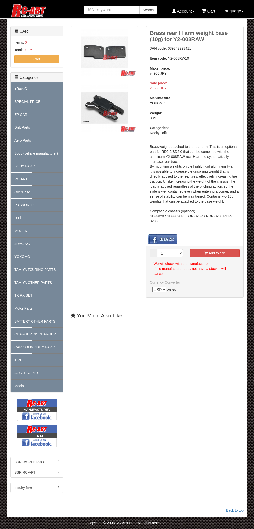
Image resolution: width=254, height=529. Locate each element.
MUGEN (20, 231)
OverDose (22, 192)
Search (148, 10)
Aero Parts (22, 140)
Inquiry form (36, 487)
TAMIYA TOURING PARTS (35, 270)
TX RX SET (23, 295)
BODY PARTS (25, 166)
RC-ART (21, 179)
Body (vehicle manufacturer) (36, 153)
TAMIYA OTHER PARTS (33, 283)
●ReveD (20, 89)
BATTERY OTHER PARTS (34, 321)
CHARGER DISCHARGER (35, 334)
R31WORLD (24, 205)
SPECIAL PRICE (27, 102)
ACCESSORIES (26, 373)
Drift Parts (22, 127)
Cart (36, 59)
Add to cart (214, 253)
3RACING (22, 244)
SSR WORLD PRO (36, 462)
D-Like (19, 218)
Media (19, 386)
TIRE (18, 360)
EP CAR (20, 115)
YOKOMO (22, 257)
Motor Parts (23, 308)
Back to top (235, 510)
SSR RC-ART (36, 472)
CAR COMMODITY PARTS (35, 347)
